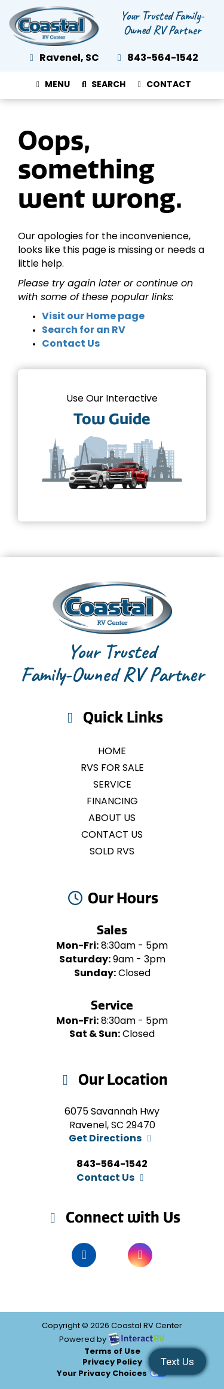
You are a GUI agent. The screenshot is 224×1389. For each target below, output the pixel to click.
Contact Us (71, 344)
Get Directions (112, 1139)
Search (101, 87)
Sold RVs (112, 852)
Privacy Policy (112, 1362)
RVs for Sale (112, 768)
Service (112, 785)
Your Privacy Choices (112, 1374)
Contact (163, 87)
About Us (112, 818)
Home (112, 752)
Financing (112, 802)
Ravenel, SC (62, 58)
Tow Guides (112, 445)
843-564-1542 (155, 58)
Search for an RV (83, 330)
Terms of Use (112, 1352)
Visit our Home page (93, 317)
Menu (53, 87)
